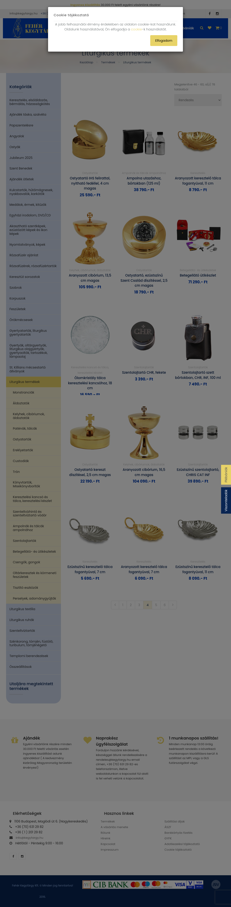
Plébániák (226, 474)
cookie (136, 29)
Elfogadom (163, 40)
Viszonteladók (226, 500)
